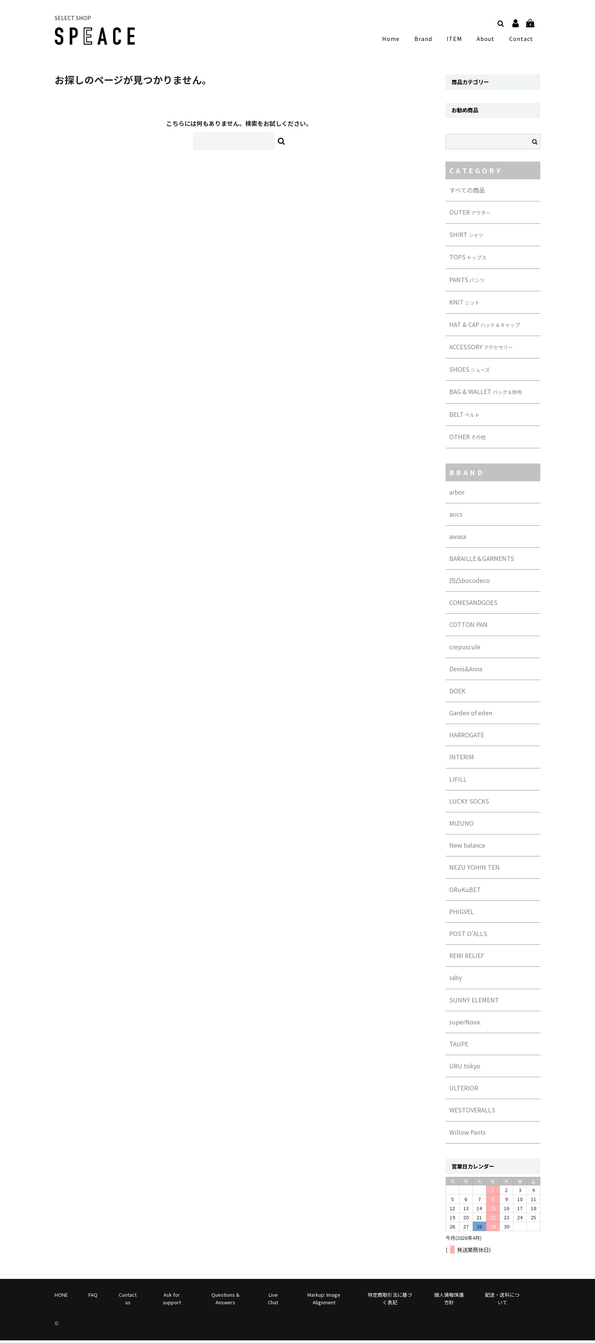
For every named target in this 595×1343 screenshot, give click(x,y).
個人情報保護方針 (449, 1301)
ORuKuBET (465, 892)
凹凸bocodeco (469, 582)
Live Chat (273, 1301)
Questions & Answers (225, 1301)
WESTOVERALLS (472, 1112)
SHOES (469, 371)
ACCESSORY (481, 349)
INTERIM (461, 759)
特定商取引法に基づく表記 (390, 1301)
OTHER (467, 439)
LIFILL (458, 781)
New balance (467, 847)
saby (455, 980)
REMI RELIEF (466, 958)
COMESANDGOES (473, 604)
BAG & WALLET (485, 394)
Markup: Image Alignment (323, 1301)
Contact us (128, 1301)
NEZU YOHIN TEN (474, 869)
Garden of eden (470, 715)
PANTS (467, 282)
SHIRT (466, 237)
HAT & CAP (484, 326)
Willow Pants (467, 1134)
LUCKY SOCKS (469, 803)
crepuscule (464, 649)
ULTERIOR (463, 1090)
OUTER (470, 214)
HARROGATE (466, 737)
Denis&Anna (465, 671)
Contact (521, 39)
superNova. (465, 1024)
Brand (427, 39)
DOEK (457, 693)
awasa (457, 538)
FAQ (93, 1297)
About (486, 39)
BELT (464, 416)
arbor (456, 494)
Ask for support (172, 1301)
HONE (61, 1297)
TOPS (467, 259)
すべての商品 (467, 192)
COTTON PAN (468, 626)
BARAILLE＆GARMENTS (481, 560)
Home (396, 39)
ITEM (456, 39)
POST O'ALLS (468, 936)
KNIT (464, 304)
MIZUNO (461, 825)
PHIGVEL (461, 914)
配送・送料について (502, 1301)
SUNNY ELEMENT (474, 1002)
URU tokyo (464, 1068)
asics (456, 516)
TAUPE (458, 1046)
